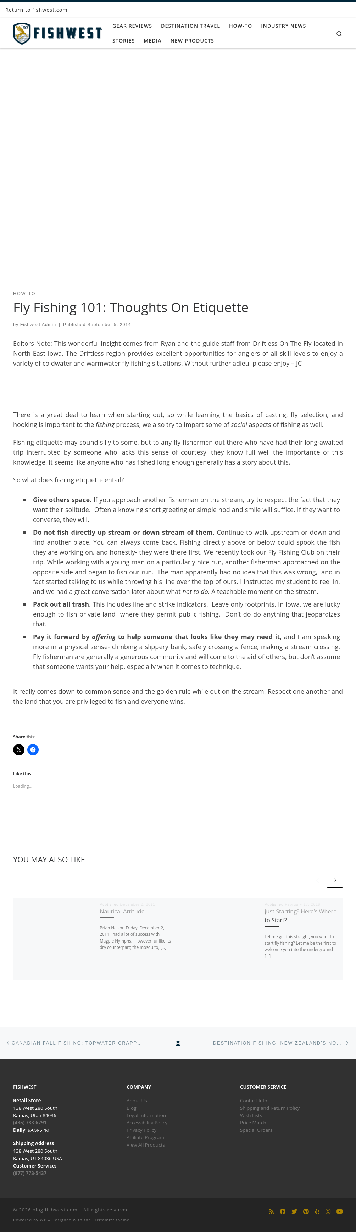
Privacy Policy (141, 1130)
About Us (137, 1100)
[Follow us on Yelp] (317, 1211)
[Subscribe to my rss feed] (271, 1211)
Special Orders (256, 1130)
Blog (132, 1108)
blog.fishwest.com (55, 1209)
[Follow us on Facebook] (282, 1211)
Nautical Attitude (122, 911)
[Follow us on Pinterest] (306, 1211)
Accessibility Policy (147, 1122)
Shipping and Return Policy (270, 1108)
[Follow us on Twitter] (294, 1211)
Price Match (253, 1122)
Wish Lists (251, 1115)
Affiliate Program (145, 1137)
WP (43, 1219)
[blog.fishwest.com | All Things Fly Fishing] (57, 32)
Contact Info (253, 1100)
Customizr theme (111, 1219)
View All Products (146, 1145)
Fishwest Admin (38, 324)
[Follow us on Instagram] (328, 1211)
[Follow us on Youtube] (339, 1211)
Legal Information (146, 1115)
